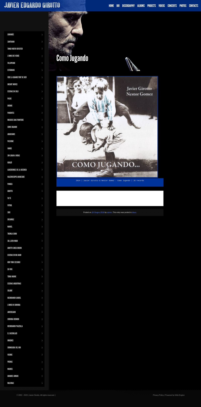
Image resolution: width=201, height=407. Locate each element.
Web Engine (179, 395)
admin (109, 212)
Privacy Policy (158, 395)
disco (134, 212)
